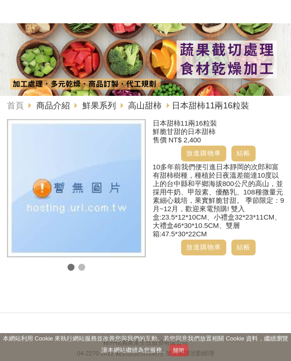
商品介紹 (54, 105)
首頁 (15, 105)
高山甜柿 (145, 105)
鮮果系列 (99, 105)
